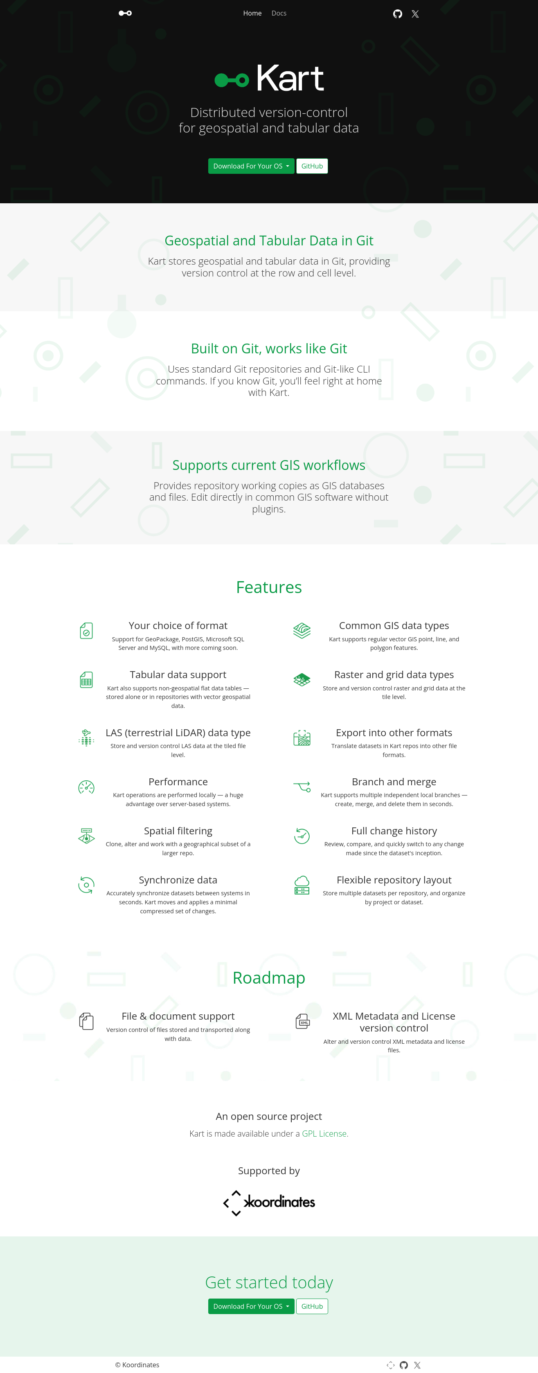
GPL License (324, 1133)
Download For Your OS (249, 166)
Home (252, 13)
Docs (279, 13)
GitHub (312, 166)
